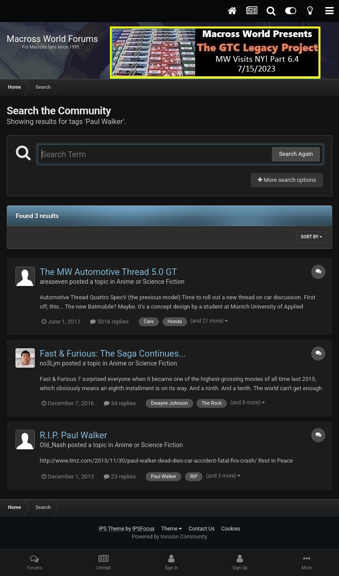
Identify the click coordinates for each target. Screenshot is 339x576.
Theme (171, 529)
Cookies (230, 529)
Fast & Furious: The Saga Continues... (113, 353)
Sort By (311, 236)
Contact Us (201, 529)
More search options (287, 180)
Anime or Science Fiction (151, 281)
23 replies (120, 476)
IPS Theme (111, 529)
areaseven (54, 281)
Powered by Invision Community (169, 537)
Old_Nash (53, 444)
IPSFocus (143, 529)
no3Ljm (50, 363)
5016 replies (109, 321)
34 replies (120, 403)
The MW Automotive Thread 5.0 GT (108, 272)
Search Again (296, 154)
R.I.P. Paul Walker (73, 435)
